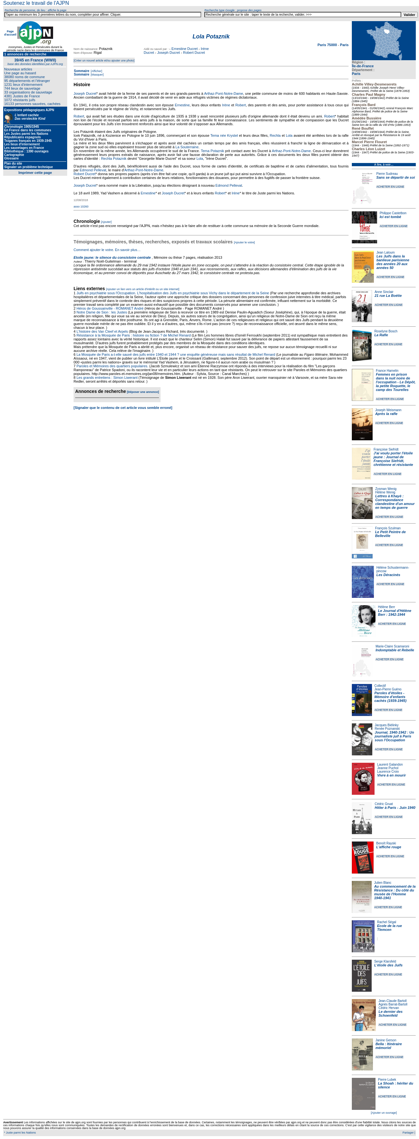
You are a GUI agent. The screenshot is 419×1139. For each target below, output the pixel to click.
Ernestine (182, 105)
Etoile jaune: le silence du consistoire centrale (112, 257)
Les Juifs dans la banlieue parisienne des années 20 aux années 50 (392, 262)
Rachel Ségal (386, 922)
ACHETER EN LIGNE (390, 186)
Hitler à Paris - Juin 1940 (395, 808)
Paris (356, 74)
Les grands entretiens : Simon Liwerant (107, 377)
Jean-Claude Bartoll (392, 1001)
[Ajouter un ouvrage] (384, 1112)
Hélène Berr (386, 607)
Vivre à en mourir (391, 775)
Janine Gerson (386, 1040)
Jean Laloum (385, 252)
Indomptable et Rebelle (395, 650)
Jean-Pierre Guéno (388, 689)
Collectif (380, 685)
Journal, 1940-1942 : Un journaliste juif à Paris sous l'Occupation (394, 736)
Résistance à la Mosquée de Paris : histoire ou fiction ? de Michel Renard (133, 335)
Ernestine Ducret (184, 49)
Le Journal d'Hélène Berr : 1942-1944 (394, 612)
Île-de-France (363, 66)
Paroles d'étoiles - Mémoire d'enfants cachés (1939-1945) (391, 697)
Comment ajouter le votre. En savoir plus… (107, 250)
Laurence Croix (388, 771)
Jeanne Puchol (387, 768)
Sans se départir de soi (395, 177)
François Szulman (388, 528)
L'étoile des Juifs (388, 965)
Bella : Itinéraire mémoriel (389, 1046)
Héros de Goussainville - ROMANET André (110, 308)
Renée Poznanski (387, 728)
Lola (289, 135)
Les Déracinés (388, 575)
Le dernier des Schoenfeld (390, 1013)
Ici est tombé (390, 217)
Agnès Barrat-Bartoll (392, 1004)
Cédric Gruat (384, 804)
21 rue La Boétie (388, 295)
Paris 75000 (328, 45)
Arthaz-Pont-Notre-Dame (223, 93)
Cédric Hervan (388, 1008)
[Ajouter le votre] (244, 242)
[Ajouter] (106, 222)
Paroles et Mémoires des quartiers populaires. (112, 366)
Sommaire (81, 71)
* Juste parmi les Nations (19, 1132)
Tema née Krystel (224, 135)
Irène (226, 105)
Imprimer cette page (35, 173)
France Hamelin (387, 370)
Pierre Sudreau (387, 173)
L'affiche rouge (388, 847)
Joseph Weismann (388, 410)
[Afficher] (96, 71)
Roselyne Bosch (385, 331)
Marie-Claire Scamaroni (392, 646)
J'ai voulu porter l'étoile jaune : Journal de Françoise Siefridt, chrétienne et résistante (393, 459)
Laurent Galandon (390, 764)
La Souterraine (187, 147)
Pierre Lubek (387, 1079)
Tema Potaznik (212, 151)
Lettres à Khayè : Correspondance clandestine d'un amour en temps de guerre (395, 501)
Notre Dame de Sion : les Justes (101, 312)
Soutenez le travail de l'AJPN (36, 3)
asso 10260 (81, 206)
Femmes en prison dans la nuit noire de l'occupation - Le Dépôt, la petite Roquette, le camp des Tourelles (395, 382)
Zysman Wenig (386, 489)
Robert (240, 105)
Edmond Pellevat (93, 170)
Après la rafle (386, 414)
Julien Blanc (382, 882)
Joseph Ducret (168, 52)
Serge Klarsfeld (385, 961)
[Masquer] (97, 74)
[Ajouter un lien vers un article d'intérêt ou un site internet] (142, 289)
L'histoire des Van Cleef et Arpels (102, 331)
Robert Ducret (194, 52)
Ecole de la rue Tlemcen (389, 928)
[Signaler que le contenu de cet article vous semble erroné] (123, 408)
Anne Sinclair (384, 292)
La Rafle (381, 335)
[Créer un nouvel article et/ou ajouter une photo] (104, 60)
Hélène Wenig (385, 492)
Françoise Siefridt (386, 449)
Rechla (275, 135)
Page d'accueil (10, 33)
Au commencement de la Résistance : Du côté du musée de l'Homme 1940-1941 (395, 892)
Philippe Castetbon (393, 213)
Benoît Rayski (386, 843)
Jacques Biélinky (387, 725)
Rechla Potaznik (114, 158)
